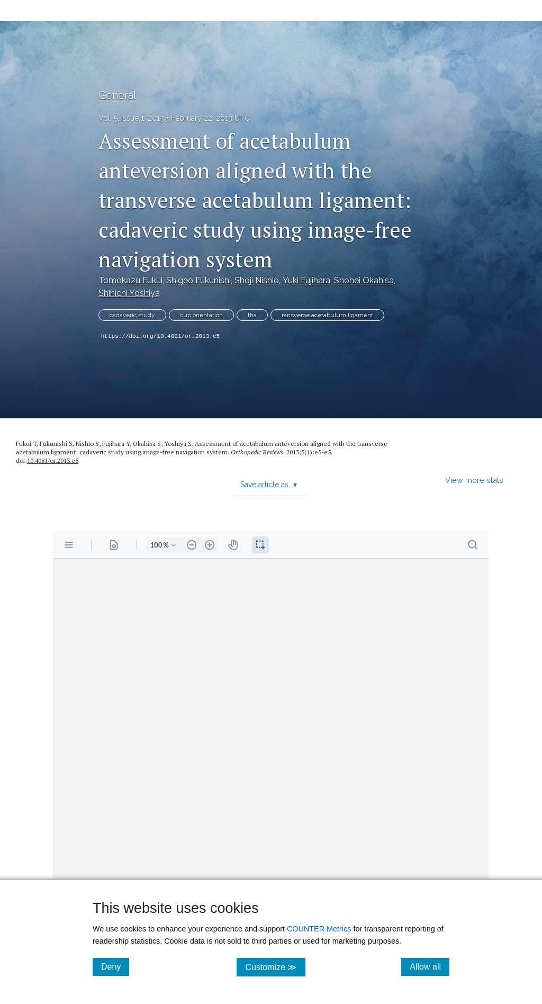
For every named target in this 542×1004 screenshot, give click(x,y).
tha (252, 315)
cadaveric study (132, 315)
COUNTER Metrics (319, 929)
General (117, 95)
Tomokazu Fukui (130, 280)
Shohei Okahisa (364, 280)
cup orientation (201, 315)
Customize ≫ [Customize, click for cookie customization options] (275, 967)
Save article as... (268, 484)
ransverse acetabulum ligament (327, 315)
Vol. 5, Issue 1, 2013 (131, 118)
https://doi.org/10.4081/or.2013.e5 (160, 336)
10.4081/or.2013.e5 (52, 460)
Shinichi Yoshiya (129, 293)
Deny (115, 966)
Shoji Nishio (256, 280)
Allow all (429, 966)
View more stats (474, 480)
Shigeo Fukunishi (198, 280)
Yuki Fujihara (306, 280)
